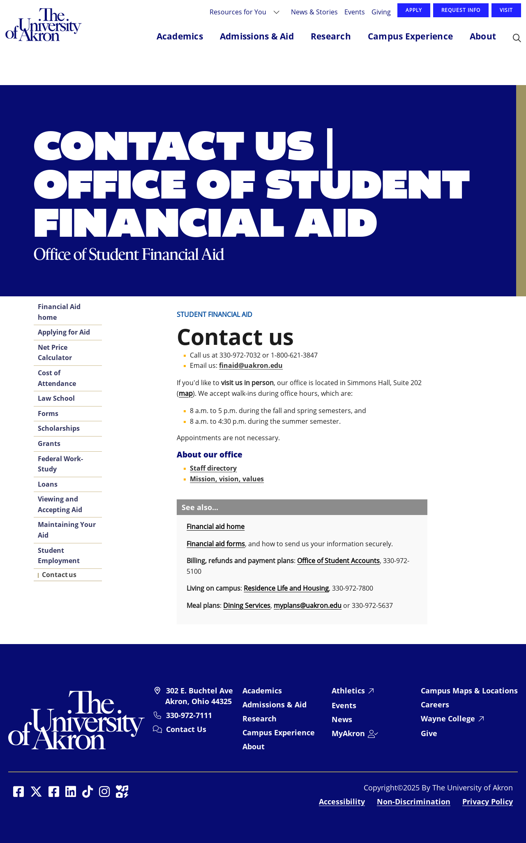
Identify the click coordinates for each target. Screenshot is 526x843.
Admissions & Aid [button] (257, 36)
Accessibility (342, 801)
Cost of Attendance (57, 378)
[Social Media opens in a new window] (18, 791)
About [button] (483, 36)
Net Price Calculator (55, 353)
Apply (414, 10)
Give (429, 733)
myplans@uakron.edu (307, 605)
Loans (48, 484)
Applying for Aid (64, 332)
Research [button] (331, 36)
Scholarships (59, 428)
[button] (517, 38)
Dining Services (246, 605)
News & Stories (314, 11)
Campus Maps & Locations (469, 690)
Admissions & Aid (274, 704)
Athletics (348, 690)
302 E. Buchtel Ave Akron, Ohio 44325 (199, 696)
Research (259, 718)
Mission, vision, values (227, 478)
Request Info (460, 10)
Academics (262, 690)
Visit (506, 10)
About (253, 746)
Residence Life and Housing (286, 588)
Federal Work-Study (60, 464)
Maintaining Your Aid (67, 530)
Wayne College (448, 718)
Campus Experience (278, 732)
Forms (48, 413)
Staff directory (213, 468)
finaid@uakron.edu (251, 365)
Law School (56, 398)
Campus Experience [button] (410, 36)
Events (354, 11)
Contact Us (186, 729)
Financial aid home (216, 526)
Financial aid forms (216, 543)
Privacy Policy (487, 801)
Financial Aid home (59, 312)
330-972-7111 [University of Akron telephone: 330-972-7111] (189, 715)
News (342, 719)
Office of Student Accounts (338, 560)
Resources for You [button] (239, 11)
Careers (435, 704)
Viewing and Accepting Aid (60, 504)
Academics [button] (180, 36)
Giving (381, 11)
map (186, 393)
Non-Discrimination (413, 801)
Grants (49, 443)
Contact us (59, 574)
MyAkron (348, 733)
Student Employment (59, 556)
